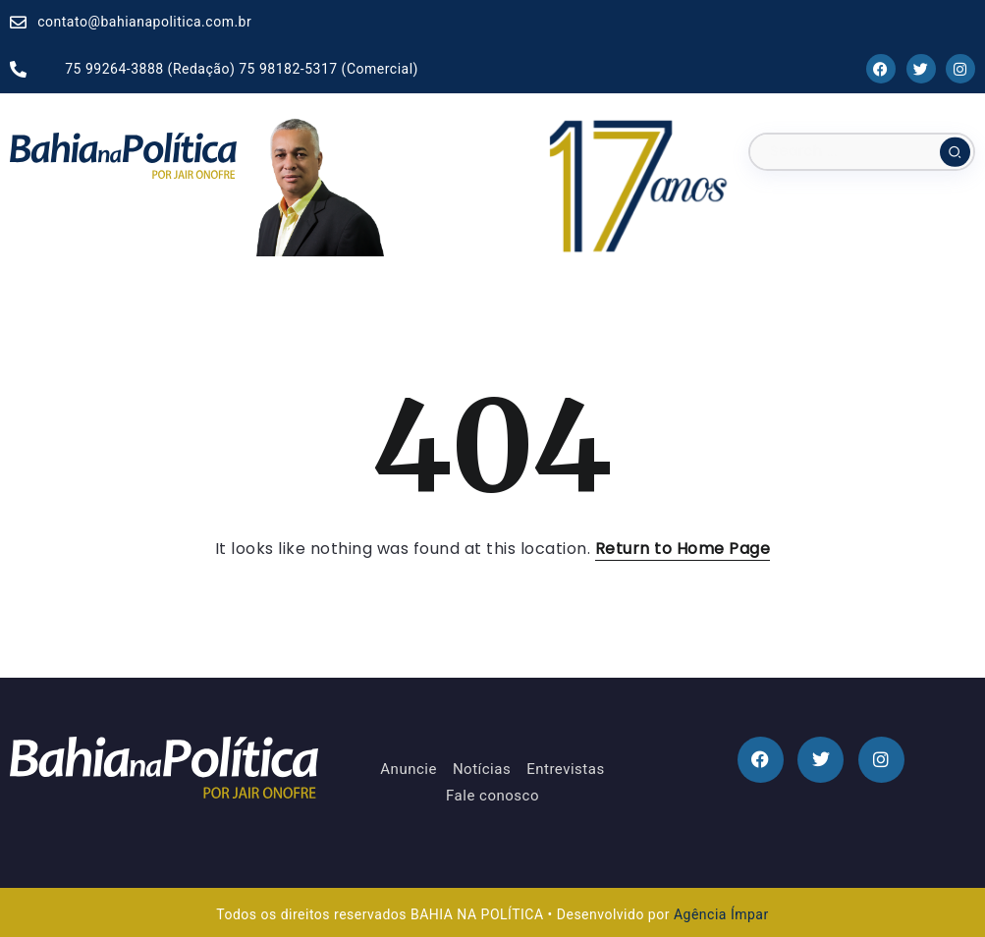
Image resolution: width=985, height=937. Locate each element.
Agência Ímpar (721, 914)
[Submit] (955, 151)
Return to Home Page (683, 548)
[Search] (861, 152)
